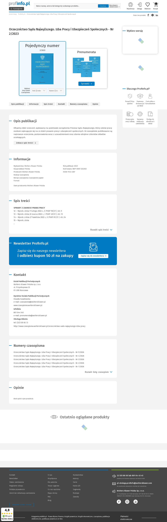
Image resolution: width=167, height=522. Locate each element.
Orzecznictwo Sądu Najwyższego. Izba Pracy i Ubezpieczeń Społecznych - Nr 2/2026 (49, 363)
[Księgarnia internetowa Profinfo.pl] (19, 4)
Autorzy (76, 478)
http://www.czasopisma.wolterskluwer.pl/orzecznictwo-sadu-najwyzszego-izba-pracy (49, 326)
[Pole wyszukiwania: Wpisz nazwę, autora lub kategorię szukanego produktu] (65, 6)
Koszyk (155, 6)
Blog (49, 500)
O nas (50, 475)
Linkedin (156, 15)
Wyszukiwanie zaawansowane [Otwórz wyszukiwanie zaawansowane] (114, 6)
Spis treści (48, 104)
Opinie (95, 104)
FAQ (49, 497)
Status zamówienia (16, 482)
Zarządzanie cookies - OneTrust (21, 504)
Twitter (152, 15)
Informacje (33, 104)
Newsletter (13, 478)
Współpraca (52, 478)
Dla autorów (52, 482)
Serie (75, 482)
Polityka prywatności (17, 489)
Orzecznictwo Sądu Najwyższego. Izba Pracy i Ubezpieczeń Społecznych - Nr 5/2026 (49, 352)
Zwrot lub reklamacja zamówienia (22, 493)
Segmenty (76, 489)
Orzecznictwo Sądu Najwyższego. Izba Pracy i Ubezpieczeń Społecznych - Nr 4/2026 (49, 356)
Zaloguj (139, 6)
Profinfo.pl (21, 14)
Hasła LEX (76, 486)
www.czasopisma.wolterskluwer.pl (28, 305)
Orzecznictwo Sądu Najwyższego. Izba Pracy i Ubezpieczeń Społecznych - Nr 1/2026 (49, 366)
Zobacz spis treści (24, 143)
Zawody (76, 497)
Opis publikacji (17, 104)
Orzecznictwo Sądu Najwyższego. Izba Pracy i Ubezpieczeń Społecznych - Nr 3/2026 (49, 359)
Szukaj (103, 6)
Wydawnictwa (78, 475)
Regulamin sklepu (16, 486)
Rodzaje (76, 493)
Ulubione (148, 6)
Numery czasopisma (78, 104)
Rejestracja (130, 6)
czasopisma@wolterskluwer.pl (33, 302)
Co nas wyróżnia (54, 489)
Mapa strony (52, 493)
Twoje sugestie (53, 486)
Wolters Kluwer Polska (31, 172)
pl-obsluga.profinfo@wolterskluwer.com (134, 483)
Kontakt (61, 104)
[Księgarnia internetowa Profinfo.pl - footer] (16, 517)
